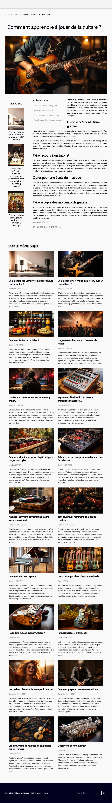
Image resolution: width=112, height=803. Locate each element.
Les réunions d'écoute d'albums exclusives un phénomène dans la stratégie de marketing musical (16, 177)
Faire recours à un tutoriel (43, 110)
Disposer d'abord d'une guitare (45, 106)
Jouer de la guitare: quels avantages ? (27, 633)
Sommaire (42, 100)
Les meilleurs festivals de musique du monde (30, 689)
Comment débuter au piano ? (23, 576)
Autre (15, 14)
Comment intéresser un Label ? (24, 340)
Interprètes (8, 793)
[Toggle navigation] (8, 4)
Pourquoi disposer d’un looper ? (73, 633)
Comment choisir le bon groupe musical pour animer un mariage (16, 220)
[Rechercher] (88, 793)
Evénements (36, 793)
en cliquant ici (71, 136)
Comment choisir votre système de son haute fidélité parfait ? (16, 136)
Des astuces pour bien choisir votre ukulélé (78, 576)
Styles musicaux (22, 793)
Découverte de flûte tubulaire (72, 745)
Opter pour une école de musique (46, 115)
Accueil (7, 14)
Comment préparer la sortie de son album (78, 689)
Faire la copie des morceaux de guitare (49, 120)
